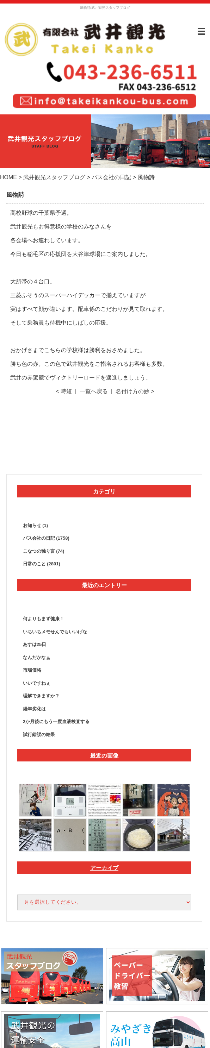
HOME (8, 177)
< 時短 (64, 391)
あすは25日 (34, 644)
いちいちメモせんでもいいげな (55, 631)
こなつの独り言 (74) (43, 551)
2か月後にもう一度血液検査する (56, 721)
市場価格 (32, 670)
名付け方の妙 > (135, 391)
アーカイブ (104, 868)
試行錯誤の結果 (39, 734)
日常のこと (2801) (41, 563)
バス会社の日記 (111, 177)
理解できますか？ (41, 695)
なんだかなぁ (36, 657)
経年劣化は (34, 708)
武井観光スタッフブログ (54, 177)
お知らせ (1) (35, 525)
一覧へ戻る (94, 391)
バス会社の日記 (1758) (46, 538)
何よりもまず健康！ (43, 618)
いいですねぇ (36, 683)
